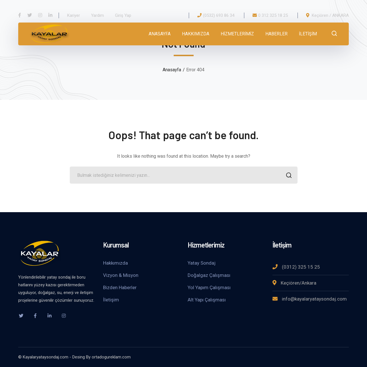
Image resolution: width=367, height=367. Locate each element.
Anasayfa (172, 69)
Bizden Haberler (120, 287)
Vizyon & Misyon (120, 275)
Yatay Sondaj (202, 263)
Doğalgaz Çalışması (209, 275)
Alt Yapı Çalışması (207, 300)
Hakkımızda (115, 263)
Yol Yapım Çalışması (209, 287)
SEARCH (287, 176)
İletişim (111, 300)
